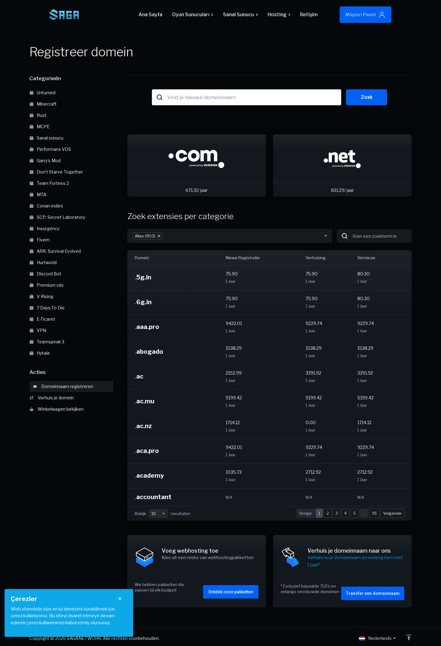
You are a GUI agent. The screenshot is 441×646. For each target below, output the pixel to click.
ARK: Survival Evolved (55, 251)
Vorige (305, 513)
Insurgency (44, 228)
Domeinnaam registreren (63, 386)
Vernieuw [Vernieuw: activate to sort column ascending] (366, 257)
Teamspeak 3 (47, 341)
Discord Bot (45, 273)
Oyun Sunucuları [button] (192, 14)
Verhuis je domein (52, 397)
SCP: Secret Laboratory (57, 217)
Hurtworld (43, 262)
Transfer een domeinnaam (373, 590)
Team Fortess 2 (49, 183)
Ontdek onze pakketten (230, 588)
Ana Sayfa (150, 14)
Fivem (40, 239)
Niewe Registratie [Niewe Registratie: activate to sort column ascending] (243, 257)
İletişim (309, 14)
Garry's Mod (45, 160)
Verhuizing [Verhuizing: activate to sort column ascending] (316, 257)
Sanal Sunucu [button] (240, 14)
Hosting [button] (279, 14)
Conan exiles (46, 205)
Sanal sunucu (46, 137)
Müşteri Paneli (365, 14)
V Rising (41, 296)
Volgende (392, 513)
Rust (38, 115)
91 (374, 513)
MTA (38, 194)
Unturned (42, 92)
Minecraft (43, 103)
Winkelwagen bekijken (57, 409)
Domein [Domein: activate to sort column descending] (142, 257)
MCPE (40, 126)
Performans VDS (50, 149)
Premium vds (47, 285)
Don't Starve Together (56, 171)
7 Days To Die (47, 307)
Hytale (40, 353)
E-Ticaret (42, 319)
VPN (38, 330)
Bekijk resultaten (162, 513)
